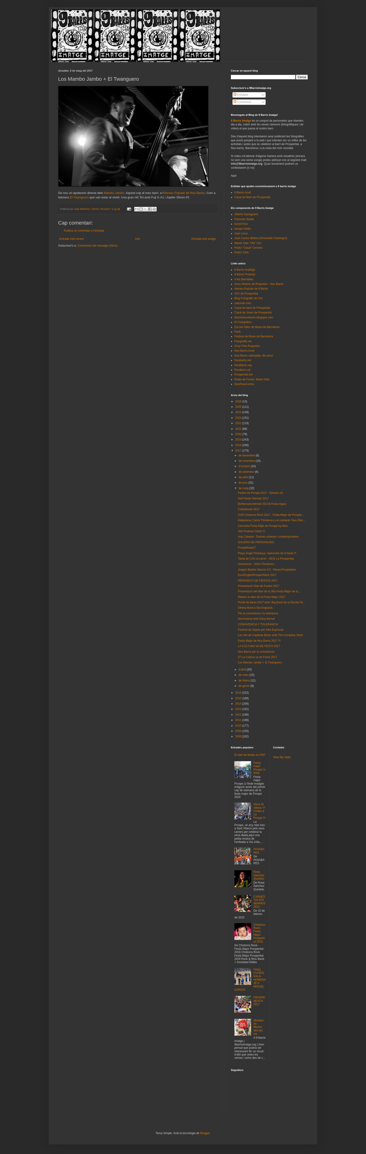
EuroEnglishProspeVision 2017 (257, 575)
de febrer (244, 680)
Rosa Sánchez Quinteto (258, 875)
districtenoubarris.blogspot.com (253, 317)
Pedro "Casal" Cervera (248, 247)
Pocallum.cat (242, 369)
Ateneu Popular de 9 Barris (251, 288)
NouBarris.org (243, 365)
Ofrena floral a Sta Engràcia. (255, 607)
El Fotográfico (243, 322)
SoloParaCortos (244, 384)
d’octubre (245, 466)
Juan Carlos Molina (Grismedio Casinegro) (260, 238)
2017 (238, 450)
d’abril (243, 669)
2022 (238, 423)
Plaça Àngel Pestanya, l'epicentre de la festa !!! (267, 553)
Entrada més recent (71, 238)
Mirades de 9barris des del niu (258, 1027)
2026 (238, 401)
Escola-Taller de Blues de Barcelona (256, 327)
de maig (244, 488)
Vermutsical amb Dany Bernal (256, 618)
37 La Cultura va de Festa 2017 (257, 657)
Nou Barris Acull (244, 350)
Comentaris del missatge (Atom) (97, 245)
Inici (137, 238)
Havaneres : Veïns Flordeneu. (256, 564)
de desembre (247, 455)
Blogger (205, 1133)
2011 (238, 720)
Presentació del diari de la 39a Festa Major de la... (269, 591)
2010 (238, 725)
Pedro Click (241, 252)
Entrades (240, 94)
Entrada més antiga (203, 238)
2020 (238, 434)
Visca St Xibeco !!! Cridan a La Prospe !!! (259, 811)
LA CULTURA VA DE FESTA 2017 (259, 646)
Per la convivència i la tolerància (258, 613)
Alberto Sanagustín (246, 214)
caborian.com (242, 303)
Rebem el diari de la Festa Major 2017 (261, 597)
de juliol (244, 477)
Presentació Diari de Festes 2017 (258, 586)
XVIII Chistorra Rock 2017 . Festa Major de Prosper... (271, 515)
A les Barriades (243, 279)
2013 (238, 709)
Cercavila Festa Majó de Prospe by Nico (263, 526)
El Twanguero (79, 197)
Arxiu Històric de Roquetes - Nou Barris (258, 284)
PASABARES (258, 851)
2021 (238, 428)
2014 (238, 703)
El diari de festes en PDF (249, 755)
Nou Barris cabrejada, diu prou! (253, 355)
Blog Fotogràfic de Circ (248, 298)
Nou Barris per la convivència (256, 651)
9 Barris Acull (242, 192)
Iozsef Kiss (241, 224)
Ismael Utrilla (242, 228)
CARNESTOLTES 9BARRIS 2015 (259, 901)
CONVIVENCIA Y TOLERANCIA (258, 624)
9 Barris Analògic (244, 269)
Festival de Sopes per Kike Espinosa (260, 629)
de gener (244, 686)
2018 (238, 445)
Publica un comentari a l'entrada (84, 230)
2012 (238, 714)
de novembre (247, 460)
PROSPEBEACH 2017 (259, 1001)
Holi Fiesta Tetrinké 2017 (253, 498)
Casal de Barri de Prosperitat (252, 197)
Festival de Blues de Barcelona (253, 336)
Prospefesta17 (247, 547)
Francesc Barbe (244, 219)
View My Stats (282, 757)
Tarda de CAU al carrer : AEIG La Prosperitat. (266, 558)
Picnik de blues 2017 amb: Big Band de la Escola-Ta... (271, 602)
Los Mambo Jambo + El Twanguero (260, 662)
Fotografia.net (243, 341)
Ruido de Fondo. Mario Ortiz (252, 379)
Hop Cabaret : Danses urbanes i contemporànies (268, 536)
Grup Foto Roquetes (247, 346)
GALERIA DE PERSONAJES (256, 542)
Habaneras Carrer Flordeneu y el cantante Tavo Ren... (271, 520)
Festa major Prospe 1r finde (259, 768)
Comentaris (242, 102)
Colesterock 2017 (249, 509)
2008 (238, 736)
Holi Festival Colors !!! (251, 531)
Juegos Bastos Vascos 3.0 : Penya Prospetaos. (267, 569)
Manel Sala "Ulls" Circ (248, 243)
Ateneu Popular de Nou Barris (184, 193)
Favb (237, 331)
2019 (238, 439)
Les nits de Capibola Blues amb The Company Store (270, 635)
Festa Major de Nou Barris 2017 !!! (259, 640)
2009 (238, 731)
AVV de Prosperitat (246, 293)
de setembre (247, 471)
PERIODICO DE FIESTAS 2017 (258, 580)
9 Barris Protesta (244, 274)
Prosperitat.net (243, 374)
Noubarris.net (242, 360)
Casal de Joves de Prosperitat (253, 312)
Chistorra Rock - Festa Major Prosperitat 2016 (259, 933)
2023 (238, 417)
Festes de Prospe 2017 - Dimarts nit (260, 493)
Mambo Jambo (114, 193)
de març (244, 675)
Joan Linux (241, 233)
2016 (238, 692)
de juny (243, 482)
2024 (238, 412)
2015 (238, 698)
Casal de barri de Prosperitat (252, 307)
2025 (238, 406)
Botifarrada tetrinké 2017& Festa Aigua (262, 504)
